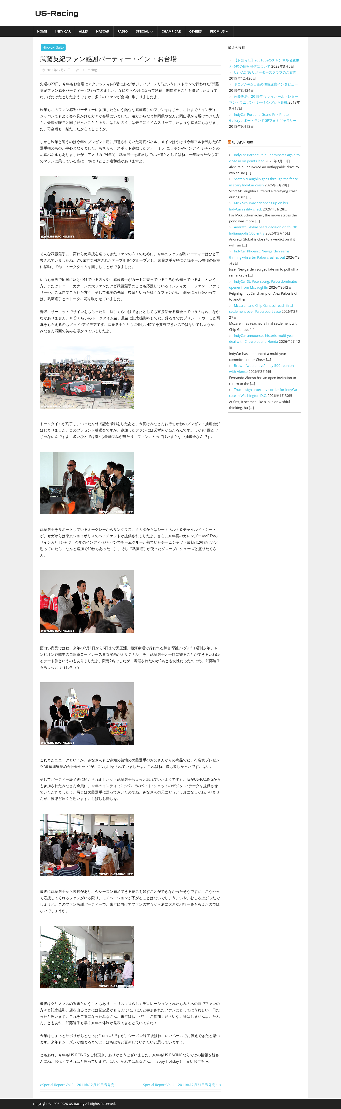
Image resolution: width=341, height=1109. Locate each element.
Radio (122, 31)
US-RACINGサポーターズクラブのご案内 (265, 72)
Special (142, 31)
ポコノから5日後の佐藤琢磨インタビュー (266, 84)
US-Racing (57, 13)
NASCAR (102, 31)
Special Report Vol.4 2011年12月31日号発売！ (181, 1084)
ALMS (83, 31)
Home (42, 31)
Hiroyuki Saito (53, 47)
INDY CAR (63, 31)
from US (217, 31)
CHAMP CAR (171, 31)
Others (195, 31)
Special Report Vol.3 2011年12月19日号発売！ (80, 1084)
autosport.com (242, 141)
